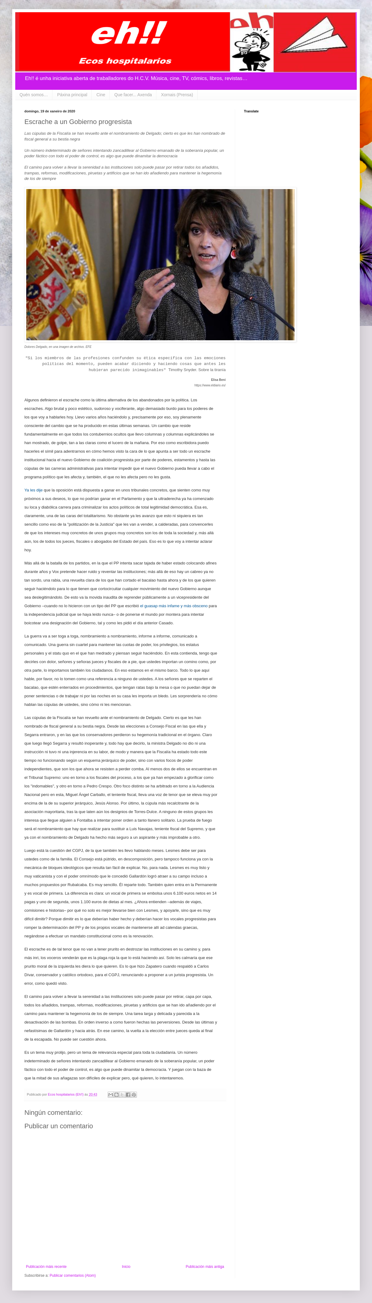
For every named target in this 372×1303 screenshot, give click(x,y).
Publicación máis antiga (205, 1267)
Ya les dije (33, 490)
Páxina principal (72, 94)
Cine (100, 94)
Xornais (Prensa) (177, 94)
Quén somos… (34, 94)
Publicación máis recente (46, 1267)
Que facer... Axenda (133, 94)
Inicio (126, 1267)
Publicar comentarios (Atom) (73, 1275)
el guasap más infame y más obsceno (174, 606)
